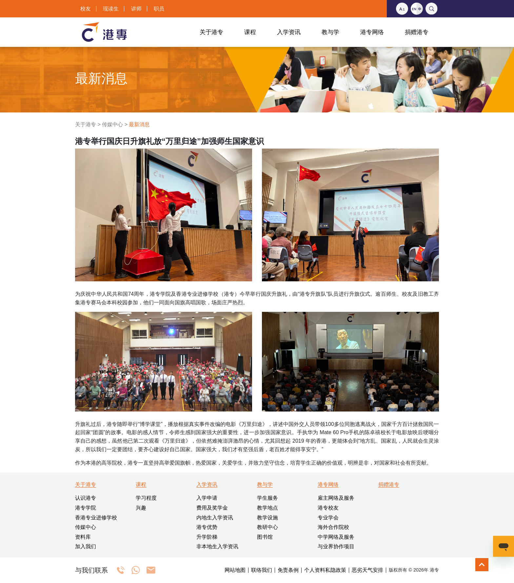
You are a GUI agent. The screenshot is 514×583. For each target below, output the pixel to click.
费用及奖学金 (212, 508)
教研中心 (267, 527)
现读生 (111, 8)
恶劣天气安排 (367, 570)
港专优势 (206, 527)
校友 (85, 8)
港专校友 (328, 508)
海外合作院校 (333, 527)
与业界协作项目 (336, 546)
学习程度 (146, 498)
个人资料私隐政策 (325, 570)
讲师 (136, 8)
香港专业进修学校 (96, 517)
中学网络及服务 (336, 537)
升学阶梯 (206, 537)
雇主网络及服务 (336, 498)
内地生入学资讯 (214, 517)
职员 (159, 8)
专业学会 (328, 517)
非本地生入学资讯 (217, 546)
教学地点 (267, 508)
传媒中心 (112, 124)
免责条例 (288, 570)
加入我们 (85, 546)
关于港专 (85, 124)
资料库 (83, 537)
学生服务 (267, 498)
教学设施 (267, 517)
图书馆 (265, 537)
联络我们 (261, 570)
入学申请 (206, 498)
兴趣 (141, 508)
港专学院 (85, 508)
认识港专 (85, 498)
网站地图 (235, 570)
